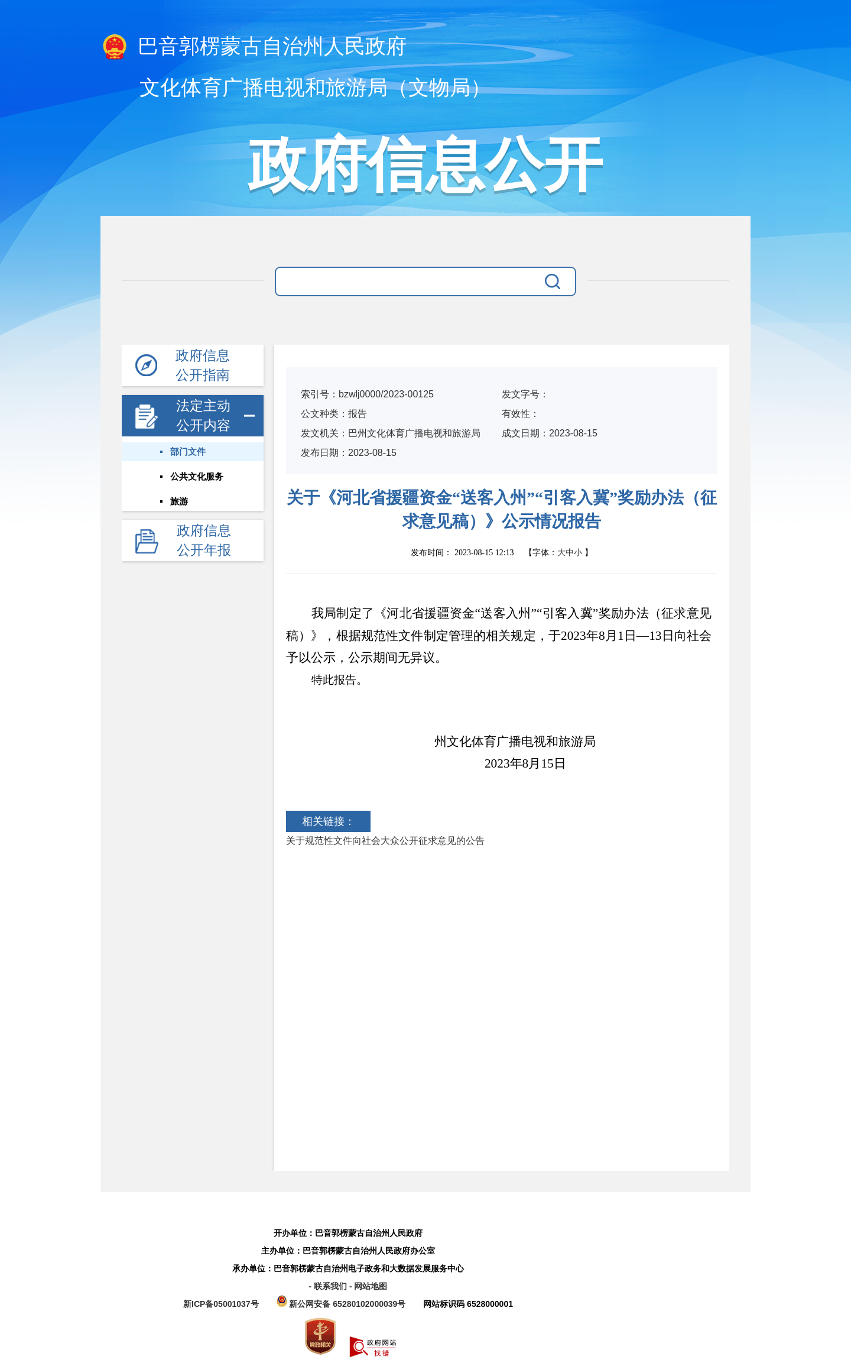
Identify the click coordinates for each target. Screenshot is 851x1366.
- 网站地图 (368, 1286)
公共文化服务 (196, 476)
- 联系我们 (328, 1286)
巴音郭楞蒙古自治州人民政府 (253, 47)
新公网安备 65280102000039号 (342, 1304)
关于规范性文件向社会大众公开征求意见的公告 (385, 841)
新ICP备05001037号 (221, 1304)
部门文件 (188, 452)
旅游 (179, 501)
